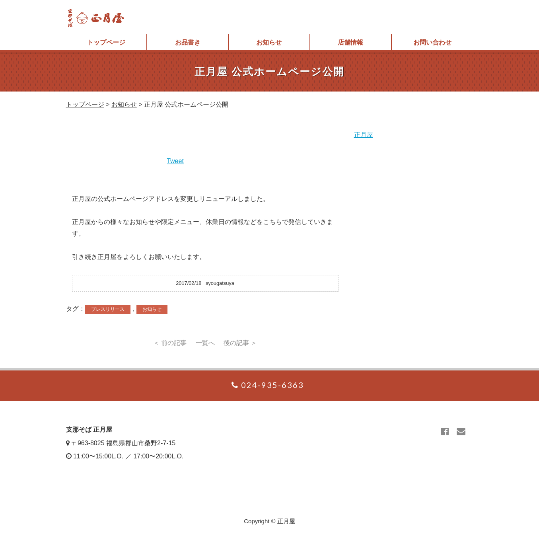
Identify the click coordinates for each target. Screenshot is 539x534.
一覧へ (205, 342)
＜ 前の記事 (170, 342)
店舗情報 (350, 42)
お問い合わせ (432, 42)
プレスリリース (108, 309)
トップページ (106, 42)
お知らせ (269, 42)
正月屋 (363, 134)
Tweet (175, 161)
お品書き (187, 42)
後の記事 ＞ (240, 342)
